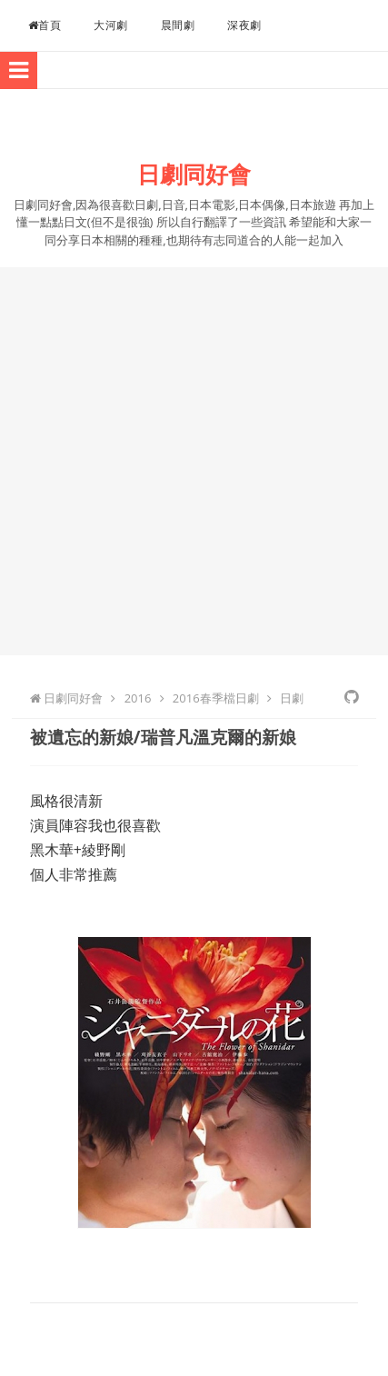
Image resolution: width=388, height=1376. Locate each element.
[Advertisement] (194, 461)
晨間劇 (178, 25)
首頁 (45, 25)
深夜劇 (244, 25)
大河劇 (111, 25)
